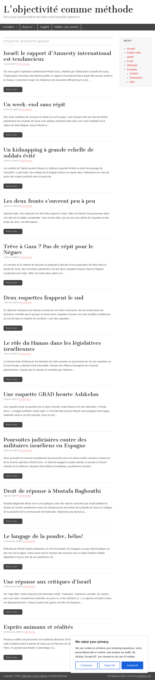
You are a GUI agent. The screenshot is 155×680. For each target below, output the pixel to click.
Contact (134, 73)
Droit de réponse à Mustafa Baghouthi (52, 491)
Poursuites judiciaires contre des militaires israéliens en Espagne (45, 443)
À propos (132, 69)
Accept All (132, 665)
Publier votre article (66, 27)
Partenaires (136, 77)
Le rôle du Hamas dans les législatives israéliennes (52, 346)
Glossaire (132, 65)
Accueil (131, 48)
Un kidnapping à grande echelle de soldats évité (49, 153)
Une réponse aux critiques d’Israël (47, 582)
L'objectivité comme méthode (68, 9)
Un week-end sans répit (34, 104)
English (44, 27)
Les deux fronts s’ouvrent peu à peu (49, 201)
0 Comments (24, 64)
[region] (109, 654)
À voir (130, 61)
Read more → (13, 89)
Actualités (8, 27)
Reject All (109, 665)
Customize (86, 665)
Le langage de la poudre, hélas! (43, 536)
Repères (27, 27)
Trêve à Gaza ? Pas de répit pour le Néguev (48, 249)
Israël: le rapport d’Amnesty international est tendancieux (57, 56)
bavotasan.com (144, 676)
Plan (132, 82)
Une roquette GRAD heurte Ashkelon (51, 394)
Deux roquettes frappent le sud (43, 298)
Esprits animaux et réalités (38, 627)
